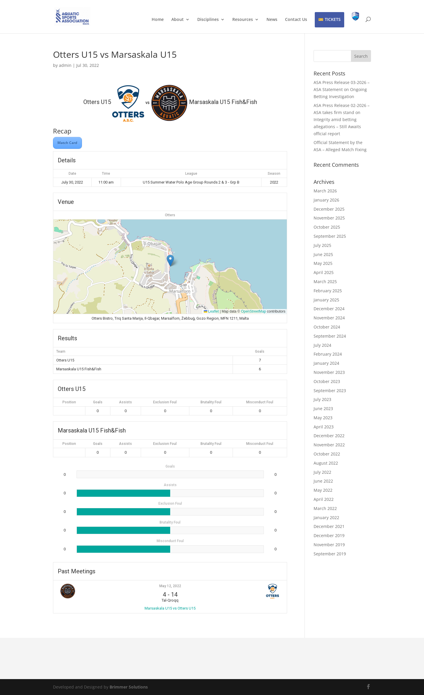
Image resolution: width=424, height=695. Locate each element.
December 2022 (329, 435)
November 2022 (329, 445)
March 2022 (325, 508)
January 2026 (326, 200)
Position (69, 402)
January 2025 (326, 300)
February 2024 (328, 354)
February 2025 (328, 290)
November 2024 (329, 318)
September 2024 (330, 336)
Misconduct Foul (259, 402)
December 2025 (329, 209)
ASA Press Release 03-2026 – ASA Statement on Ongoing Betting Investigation (342, 89)
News (271, 19)
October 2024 (327, 327)
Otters (170, 215)
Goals (97, 402)
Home (158, 19)
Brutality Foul (211, 402)
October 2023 (327, 381)
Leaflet (211, 311)
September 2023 (330, 390)
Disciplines (208, 19)
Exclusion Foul (165, 402)
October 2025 (327, 227)
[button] (170, 261)
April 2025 (324, 272)
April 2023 (324, 427)
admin (65, 65)
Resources (242, 19)
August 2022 (326, 463)
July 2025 (322, 245)
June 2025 (323, 254)
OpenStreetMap (253, 311)
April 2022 (324, 499)
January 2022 (326, 517)
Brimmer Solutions (129, 687)
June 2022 (323, 481)
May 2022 (323, 490)
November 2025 (329, 218)
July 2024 (322, 345)
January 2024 (326, 363)
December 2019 (329, 535)
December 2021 (329, 526)
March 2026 (325, 191)
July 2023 (322, 399)
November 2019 (329, 544)
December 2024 (329, 308)
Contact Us (296, 19)
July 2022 (322, 472)
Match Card (67, 142)
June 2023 (323, 408)
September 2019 (330, 554)
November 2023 (329, 372)
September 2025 (330, 236)
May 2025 (323, 263)
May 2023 (323, 417)
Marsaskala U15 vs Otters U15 (170, 608)
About (177, 19)
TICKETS (333, 19)
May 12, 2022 (170, 586)
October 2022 (327, 454)
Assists (125, 402)
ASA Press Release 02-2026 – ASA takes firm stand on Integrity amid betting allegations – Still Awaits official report (342, 119)
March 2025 (325, 281)
